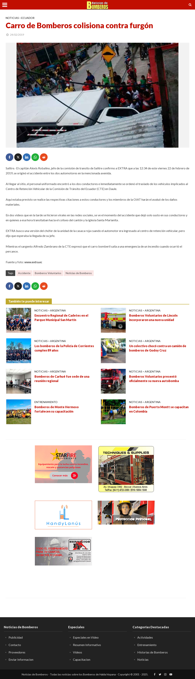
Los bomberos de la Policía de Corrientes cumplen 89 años (64, 348)
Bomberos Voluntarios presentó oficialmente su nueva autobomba (154, 379)
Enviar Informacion (21, 659)
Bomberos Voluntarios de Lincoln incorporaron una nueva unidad (153, 318)
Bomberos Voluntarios (48, 273)
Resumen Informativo (87, 645)
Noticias (12, 17)
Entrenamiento (46, 402)
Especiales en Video (86, 637)
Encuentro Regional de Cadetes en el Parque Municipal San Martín (61, 318)
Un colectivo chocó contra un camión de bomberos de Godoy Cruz (157, 348)
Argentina (58, 310)
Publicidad (16, 637)
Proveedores (17, 652)
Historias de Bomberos (152, 652)
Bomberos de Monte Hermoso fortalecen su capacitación (56, 409)
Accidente (24, 273)
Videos (77, 652)
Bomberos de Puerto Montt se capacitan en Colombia (159, 409)
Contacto (15, 645)
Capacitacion (81, 659)
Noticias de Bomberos (79, 273)
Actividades (145, 637)
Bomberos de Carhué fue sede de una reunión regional (61, 379)
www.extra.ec (33, 262)
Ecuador (27, 17)
